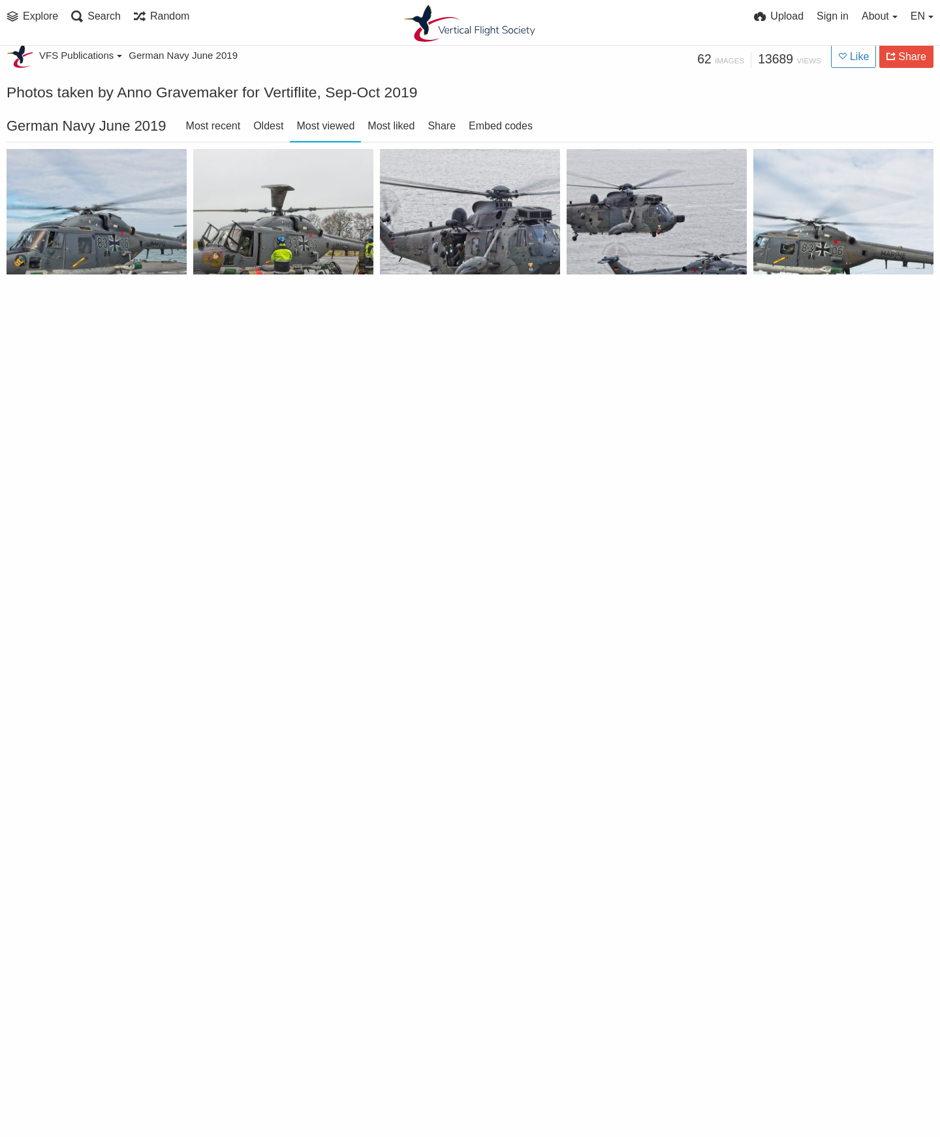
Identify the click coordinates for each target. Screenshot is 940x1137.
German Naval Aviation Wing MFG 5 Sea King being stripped (640, 1054)
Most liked (391, 125)
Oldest (268, 125)
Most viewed (325, 125)
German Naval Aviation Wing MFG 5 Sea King (453, 307)
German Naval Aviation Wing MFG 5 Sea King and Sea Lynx (453, 1054)
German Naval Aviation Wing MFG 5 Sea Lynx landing (827, 307)
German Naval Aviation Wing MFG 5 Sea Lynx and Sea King (640, 307)
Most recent (213, 125)
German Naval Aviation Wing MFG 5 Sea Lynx (80, 307)
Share (442, 125)
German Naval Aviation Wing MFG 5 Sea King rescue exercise (80, 680)
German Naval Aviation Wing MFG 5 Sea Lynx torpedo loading (267, 307)
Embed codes (501, 125)
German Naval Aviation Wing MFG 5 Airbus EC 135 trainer (453, 494)
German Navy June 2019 (183, 55)
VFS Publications (80, 55)
